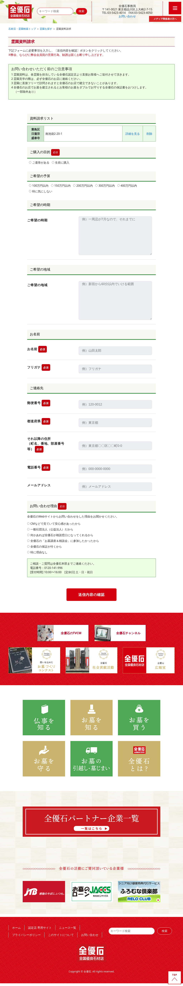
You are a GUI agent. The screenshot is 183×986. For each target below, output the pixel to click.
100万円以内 (38, 186)
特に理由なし (37, 552)
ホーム (16, 927)
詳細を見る (132, 134)
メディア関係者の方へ (165, 18)
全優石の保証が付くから (44, 546)
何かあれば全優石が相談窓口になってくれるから (60, 535)
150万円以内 (61, 186)
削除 (149, 134)
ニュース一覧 (67, 927)
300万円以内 (105, 186)
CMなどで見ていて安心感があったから (54, 524)
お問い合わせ (127, 16)
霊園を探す (46, 28)
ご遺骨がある (39, 162)
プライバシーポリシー (26, 935)
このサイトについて (61, 935)
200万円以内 (83, 186)
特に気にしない (40, 191)
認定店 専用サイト (40, 927)
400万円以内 (127, 186)
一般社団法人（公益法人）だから (50, 529)
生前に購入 (60, 162)
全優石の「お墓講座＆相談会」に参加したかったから (63, 541)
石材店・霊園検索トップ (22, 28)
